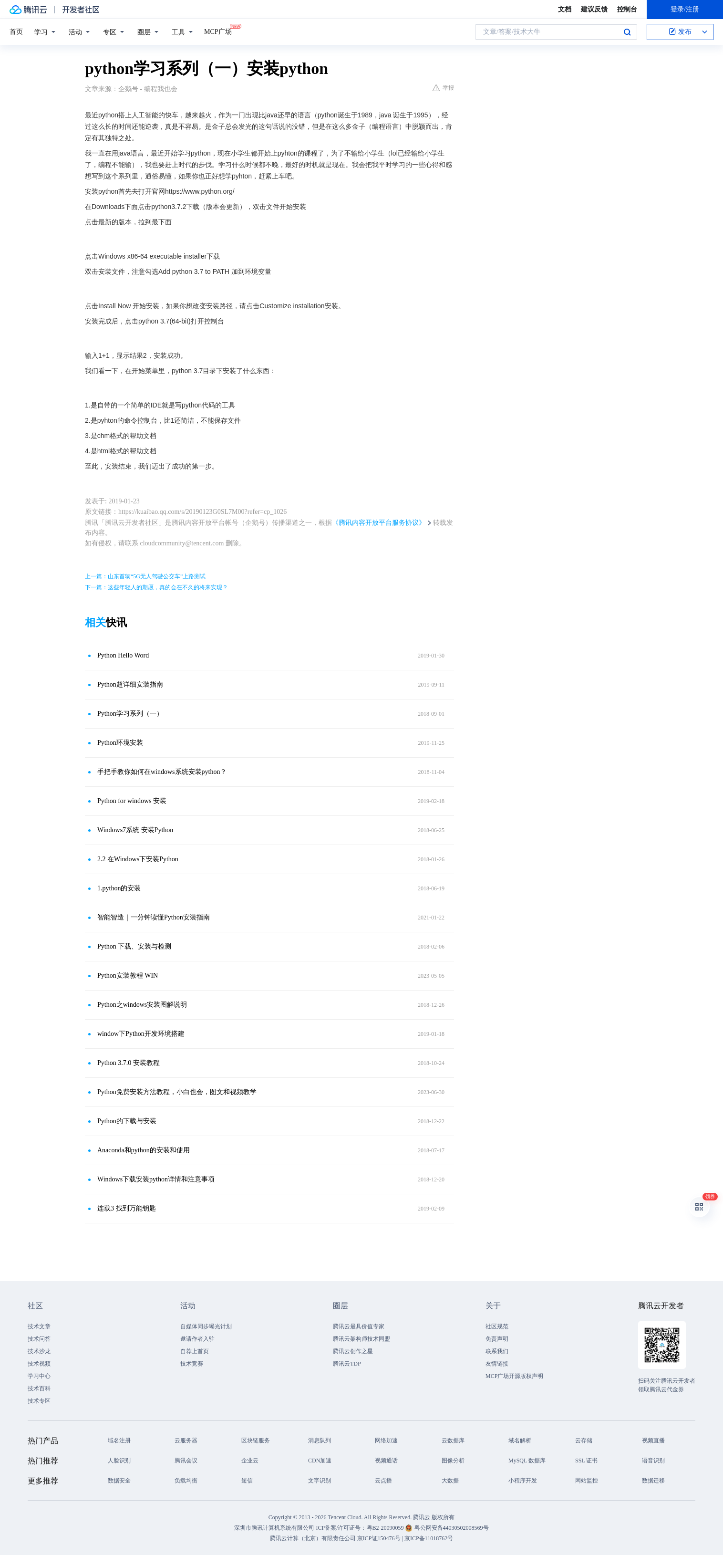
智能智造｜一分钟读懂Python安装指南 (153, 917)
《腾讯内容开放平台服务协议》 (378, 522)
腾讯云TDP (347, 1363)
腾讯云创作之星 (353, 1351)
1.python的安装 (119, 888)
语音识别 (653, 1460)
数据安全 (119, 1480)
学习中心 (39, 1376)
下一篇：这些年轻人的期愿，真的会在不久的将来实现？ (156, 587)
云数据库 (453, 1440)
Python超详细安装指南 (130, 684)
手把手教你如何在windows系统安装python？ (162, 771)
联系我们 (496, 1351)
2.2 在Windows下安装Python (137, 859)
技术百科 (39, 1388)
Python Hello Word (123, 655)
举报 (443, 88)
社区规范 (496, 1326)
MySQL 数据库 (527, 1460)
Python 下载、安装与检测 (134, 946)
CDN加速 (319, 1460)
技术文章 (39, 1326)
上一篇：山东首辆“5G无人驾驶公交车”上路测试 (145, 576)
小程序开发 (522, 1480)
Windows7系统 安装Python (135, 830)
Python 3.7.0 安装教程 (128, 1062)
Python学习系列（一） (130, 713)
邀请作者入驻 (197, 1339)
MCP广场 (218, 31)
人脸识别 (119, 1460)
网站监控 (586, 1480)
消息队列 (319, 1440)
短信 (247, 1480)
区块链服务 (255, 1440)
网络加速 (386, 1440)
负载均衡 (186, 1480)
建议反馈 (594, 9)
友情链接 (496, 1363)
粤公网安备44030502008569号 (451, 1527)
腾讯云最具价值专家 (358, 1326)
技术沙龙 (39, 1351)
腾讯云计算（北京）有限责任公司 (313, 1538)
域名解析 (519, 1440)
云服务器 (186, 1440)
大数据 (450, 1480)
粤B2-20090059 (386, 1527)
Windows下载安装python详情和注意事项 (156, 1179)
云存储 (583, 1440)
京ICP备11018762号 (428, 1538)
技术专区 (39, 1401)
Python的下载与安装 (126, 1121)
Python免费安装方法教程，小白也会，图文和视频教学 (177, 1092)
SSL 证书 (586, 1460)
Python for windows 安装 (131, 800)
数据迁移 (653, 1480)
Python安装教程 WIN (127, 975)
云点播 (383, 1480)
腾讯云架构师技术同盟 (361, 1339)
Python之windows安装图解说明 (142, 1004)
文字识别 (319, 1480)
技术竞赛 (191, 1363)
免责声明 (496, 1339)
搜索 (627, 32)
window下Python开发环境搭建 (141, 1033)
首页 (16, 31)
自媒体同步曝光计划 (206, 1326)
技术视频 (39, 1363)
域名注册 (119, 1440)
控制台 (627, 9)
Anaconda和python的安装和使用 (143, 1150)
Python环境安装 (120, 742)
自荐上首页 (194, 1351)
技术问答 (39, 1339)
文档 (564, 9)
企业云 (249, 1460)
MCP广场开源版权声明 (514, 1376)
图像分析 (453, 1460)
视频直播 (653, 1440)
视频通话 (386, 1460)
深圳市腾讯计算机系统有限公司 (274, 1527)
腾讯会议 (186, 1460)
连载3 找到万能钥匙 (126, 1208)
